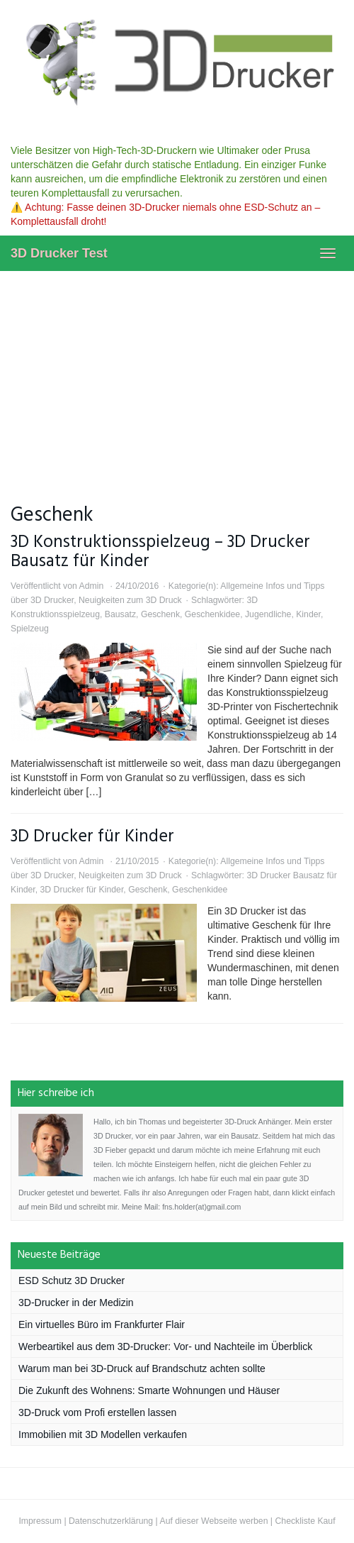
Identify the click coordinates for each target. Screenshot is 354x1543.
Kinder (308, 614)
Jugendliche (268, 614)
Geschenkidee (212, 614)
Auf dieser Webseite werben (213, 1521)
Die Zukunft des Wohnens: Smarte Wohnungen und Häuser (149, 1390)
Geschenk (160, 614)
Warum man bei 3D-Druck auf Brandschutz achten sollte (142, 1368)
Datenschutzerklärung (111, 1521)
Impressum (40, 1521)
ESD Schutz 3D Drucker (71, 1280)
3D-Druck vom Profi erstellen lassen (97, 1412)
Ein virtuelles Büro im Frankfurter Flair (101, 1324)
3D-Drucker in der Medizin (76, 1302)
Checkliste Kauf (305, 1521)
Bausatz (120, 614)
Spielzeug (30, 629)
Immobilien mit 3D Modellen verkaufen (102, 1434)
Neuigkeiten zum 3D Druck (130, 600)
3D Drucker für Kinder (92, 837)
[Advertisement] (177, 377)
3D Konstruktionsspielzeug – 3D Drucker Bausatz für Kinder (160, 552)
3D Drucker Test (59, 253)
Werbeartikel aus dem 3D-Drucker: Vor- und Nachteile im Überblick (165, 1346)
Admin (91, 586)
